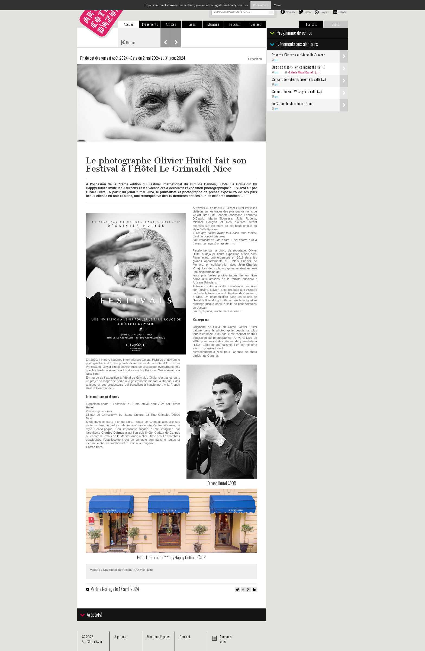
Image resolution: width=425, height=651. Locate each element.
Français (311, 24)
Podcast (234, 24)
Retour (128, 42)
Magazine (213, 24)
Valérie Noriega (103, 589)
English (335, 24)
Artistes (171, 24)
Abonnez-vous (226, 639)
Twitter (307, 12)
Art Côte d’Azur (92, 641)
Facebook (290, 12)
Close (277, 5)
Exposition (255, 58)
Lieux (192, 24)
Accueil (129, 24)
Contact (255, 24)
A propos (120, 636)
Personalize (260, 5)
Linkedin (342, 12)
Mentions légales (158, 636)
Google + (324, 12)
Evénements (150, 24)
